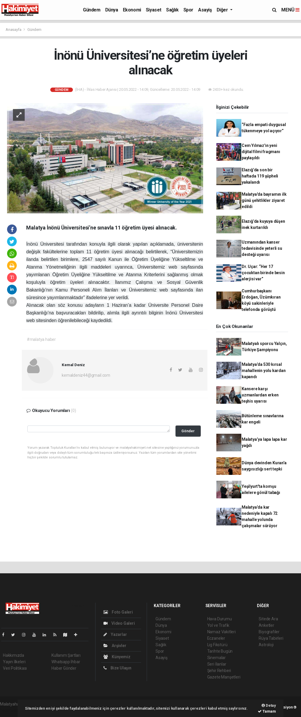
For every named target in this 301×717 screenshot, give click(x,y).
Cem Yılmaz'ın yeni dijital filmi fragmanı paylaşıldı (261, 151)
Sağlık (172, 10)
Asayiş (205, 10)
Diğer (223, 10)
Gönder (188, 431)
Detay (269, 705)
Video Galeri (119, 623)
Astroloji (266, 644)
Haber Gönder (63, 668)
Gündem (92, 10)
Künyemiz (116, 656)
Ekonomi (132, 10)
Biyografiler (269, 631)
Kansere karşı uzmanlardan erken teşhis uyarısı (260, 394)
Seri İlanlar (216, 664)
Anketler (266, 625)
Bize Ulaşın (117, 668)
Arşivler (114, 645)
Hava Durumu (219, 619)
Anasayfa (14, 29)
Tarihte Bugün (220, 651)
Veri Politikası (15, 668)
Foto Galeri (118, 612)
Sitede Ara (268, 619)
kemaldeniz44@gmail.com (86, 375)
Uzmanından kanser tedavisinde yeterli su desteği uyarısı (262, 248)
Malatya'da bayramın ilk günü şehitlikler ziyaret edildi (264, 200)
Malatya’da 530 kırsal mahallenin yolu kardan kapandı (264, 370)
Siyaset (153, 10)
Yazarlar (115, 634)
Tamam (267, 711)
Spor (188, 10)
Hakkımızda (13, 655)
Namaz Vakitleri (221, 631)
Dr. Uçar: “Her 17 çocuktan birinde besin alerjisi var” (263, 272)
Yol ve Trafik (218, 625)
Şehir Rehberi (219, 670)
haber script (10, 710)
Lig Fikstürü (217, 644)
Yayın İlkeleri (14, 661)
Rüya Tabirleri (271, 638)
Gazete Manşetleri (223, 677)
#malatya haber (41, 339)
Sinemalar (216, 657)
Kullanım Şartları (66, 655)
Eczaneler (216, 638)
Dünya (111, 10)
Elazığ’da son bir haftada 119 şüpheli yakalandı (260, 176)
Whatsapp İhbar (65, 661)
